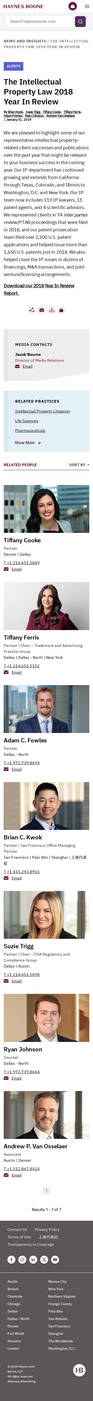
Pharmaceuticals (30, 430)
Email (27, 366)
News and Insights (25, 41)
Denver (10, 554)
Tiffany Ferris (71, 112)
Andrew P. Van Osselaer (35, 1146)
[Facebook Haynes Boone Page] (11, 1260)
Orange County (60, 1304)
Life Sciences (26, 420)
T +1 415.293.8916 (22, 871)
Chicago (13, 1304)
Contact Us (17, 1229)
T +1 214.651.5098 (22, 974)
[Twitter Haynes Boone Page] (44, 1260)
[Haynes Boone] (23, 6)
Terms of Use (19, 1236)
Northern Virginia (62, 1296)
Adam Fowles (13, 116)
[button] (61, 310)
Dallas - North (30, 657)
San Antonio (57, 1318)
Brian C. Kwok (23, 837)
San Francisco (16, 857)
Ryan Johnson (34, 116)
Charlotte (14, 1296)
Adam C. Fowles (25, 740)
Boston (13, 1289)
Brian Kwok (15, 112)
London (13, 1348)
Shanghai (59, 857)
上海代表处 (48, 1236)
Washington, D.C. (62, 1348)
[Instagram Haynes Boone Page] (22, 1260)
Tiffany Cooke (52, 112)
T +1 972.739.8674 (22, 762)
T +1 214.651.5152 (22, 665)
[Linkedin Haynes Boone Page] (33, 1260)
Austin (24, 966)
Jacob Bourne (28, 354)
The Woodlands (60, 1341)
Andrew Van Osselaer (60, 116)
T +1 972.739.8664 (22, 1071)
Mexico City (57, 1281)
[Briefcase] (72, 6)
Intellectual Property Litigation (42, 411)
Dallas (25, 554)
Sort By (77, 464)
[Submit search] (80, 21)
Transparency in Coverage (30, 1244)
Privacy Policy (47, 1229)
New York (54, 657)
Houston (14, 1341)
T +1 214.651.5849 (22, 562)
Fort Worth (15, 1333)
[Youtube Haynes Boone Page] (55, 1260)
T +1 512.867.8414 (22, 1168)
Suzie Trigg (33, 112)
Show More (25, 442)
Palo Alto (40, 857)
